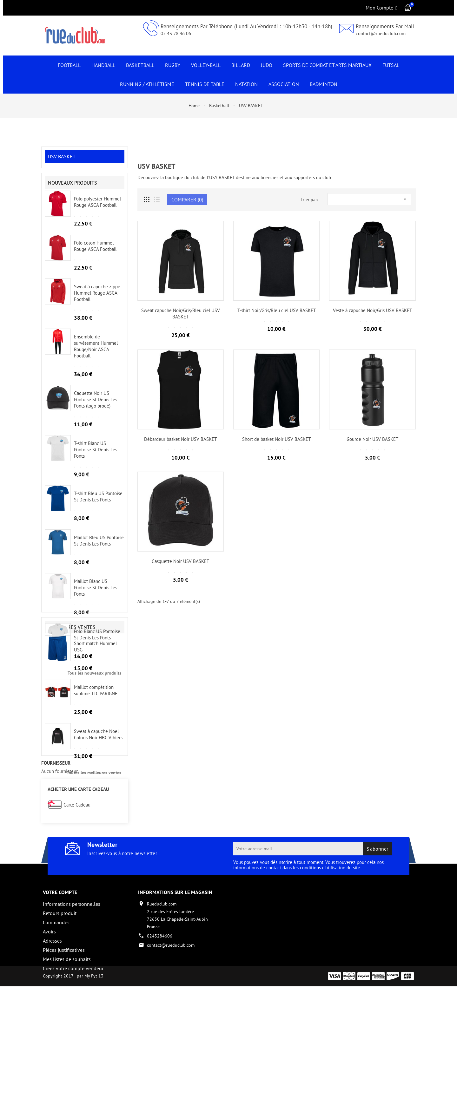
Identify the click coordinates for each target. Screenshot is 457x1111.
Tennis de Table (204, 84)
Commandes (56, 1027)
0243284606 (159, 1041)
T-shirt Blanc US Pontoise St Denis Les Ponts (95, 455)
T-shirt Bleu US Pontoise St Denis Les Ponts (98, 502)
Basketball (140, 65)
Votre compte (60, 997)
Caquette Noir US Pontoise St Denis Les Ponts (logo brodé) (95, 405)
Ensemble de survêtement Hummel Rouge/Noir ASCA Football (96, 352)
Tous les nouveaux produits (94, 679)
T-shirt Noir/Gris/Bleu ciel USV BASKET (276, 310)
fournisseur (55, 868)
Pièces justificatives (64, 1055)
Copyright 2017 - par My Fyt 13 (73, 1100)
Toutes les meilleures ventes (94, 851)
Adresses (52, 1046)
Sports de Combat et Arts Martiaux (327, 65)
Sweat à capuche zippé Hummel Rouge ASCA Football (97, 299)
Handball (103, 65)
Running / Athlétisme (147, 84)
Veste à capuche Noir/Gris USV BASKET (372, 310)
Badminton (323, 84)
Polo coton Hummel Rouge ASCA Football (95, 251)
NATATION (246, 84)
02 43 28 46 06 (176, 33)
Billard (240, 65)
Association (283, 84)
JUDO (266, 65)
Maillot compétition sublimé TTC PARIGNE (95, 769)
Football (69, 65)
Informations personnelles (71, 1009)
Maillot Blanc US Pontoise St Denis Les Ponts (95, 593)
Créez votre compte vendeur (73, 1073)
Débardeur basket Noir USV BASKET (180, 439)
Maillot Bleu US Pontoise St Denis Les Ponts (99, 546)
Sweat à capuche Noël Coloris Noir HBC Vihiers (98, 813)
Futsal (390, 65)
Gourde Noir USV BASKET (372, 439)
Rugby (172, 65)
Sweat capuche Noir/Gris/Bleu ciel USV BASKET (180, 313)
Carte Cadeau (76, 910)
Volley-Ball (206, 65)
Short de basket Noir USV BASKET (276, 439)
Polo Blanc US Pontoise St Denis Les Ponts (97, 640)
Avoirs (49, 1037)
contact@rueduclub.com (381, 33)
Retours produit (59, 1018)
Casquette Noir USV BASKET (180, 561)
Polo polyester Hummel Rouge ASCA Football (97, 208)
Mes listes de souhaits (67, 1064)
